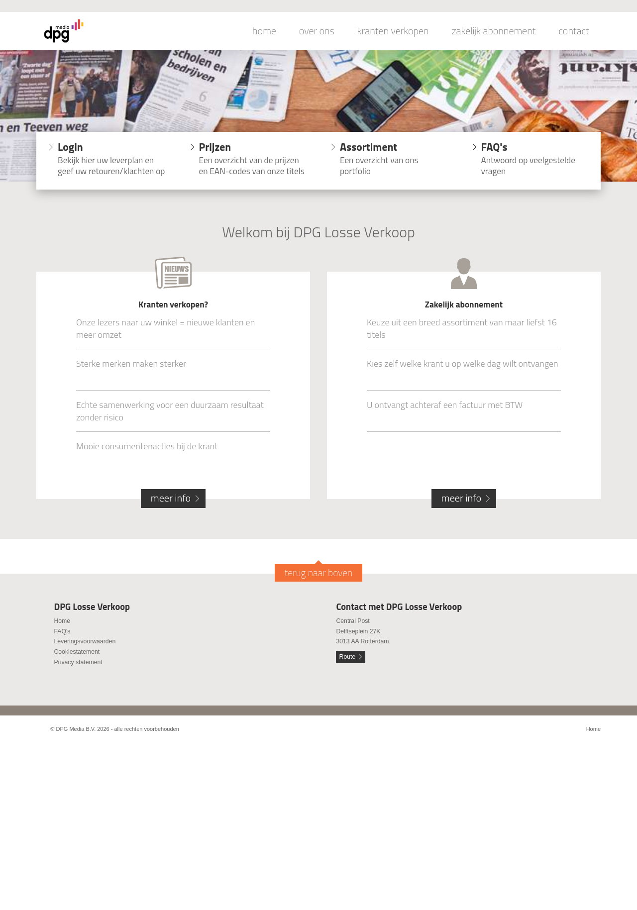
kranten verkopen (393, 30)
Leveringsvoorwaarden (84, 641)
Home (62, 620)
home (264, 30)
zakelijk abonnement (494, 30)
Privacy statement (78, 662)
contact (573, 30)
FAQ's (62, 631)
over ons (316, 30)
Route (347, 656)
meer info (171, 498)
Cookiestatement (77, 651)
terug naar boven (319, 572)
